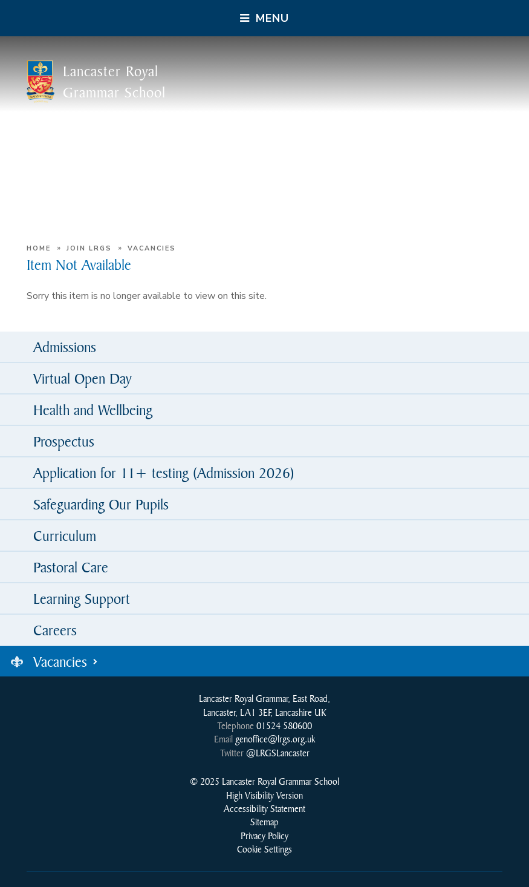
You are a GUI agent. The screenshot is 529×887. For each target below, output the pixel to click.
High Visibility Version (264, 795)
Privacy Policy (264, 835)
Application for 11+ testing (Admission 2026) (163, 472)
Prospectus (63, 441)
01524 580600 (284, 725)
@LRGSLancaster (278, 752)
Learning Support (81, 598)
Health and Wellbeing (92, 409)
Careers (55, 630)
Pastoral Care (70, 567)
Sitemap (264, 821)
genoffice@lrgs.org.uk (275, 738)
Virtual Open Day (82, 378)
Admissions (64, 346)
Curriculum (64, 535)
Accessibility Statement (264, 808)
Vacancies (152, 248)
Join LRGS (89, 248)
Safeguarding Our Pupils (101, 504)
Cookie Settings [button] (264, 849)
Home (39, 248)
